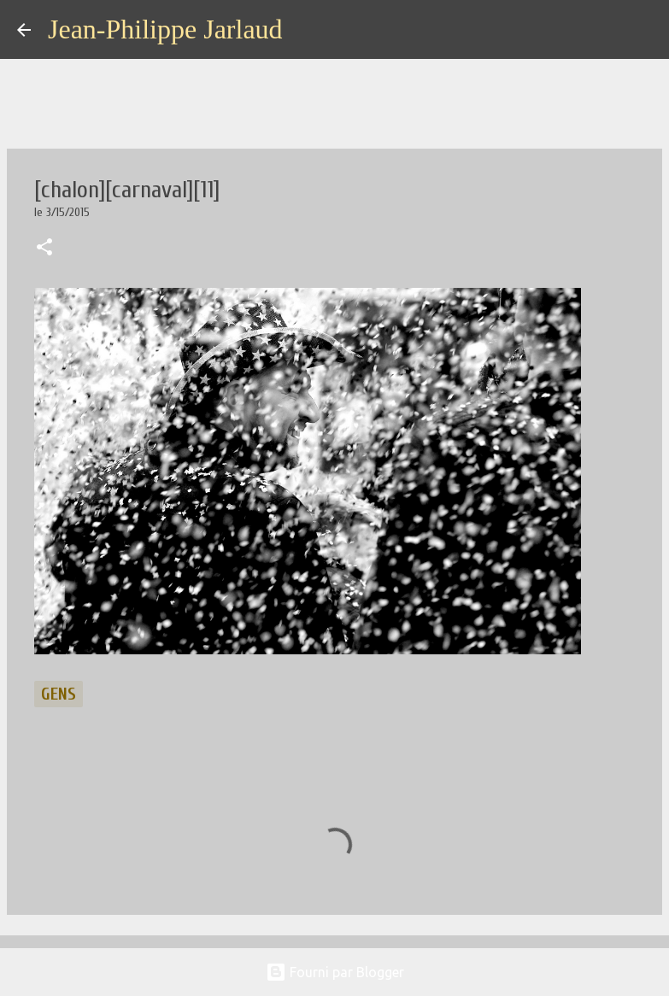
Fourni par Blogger (335, 972)
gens (58, 694)
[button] (44, 249)
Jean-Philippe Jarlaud (165, 29)
